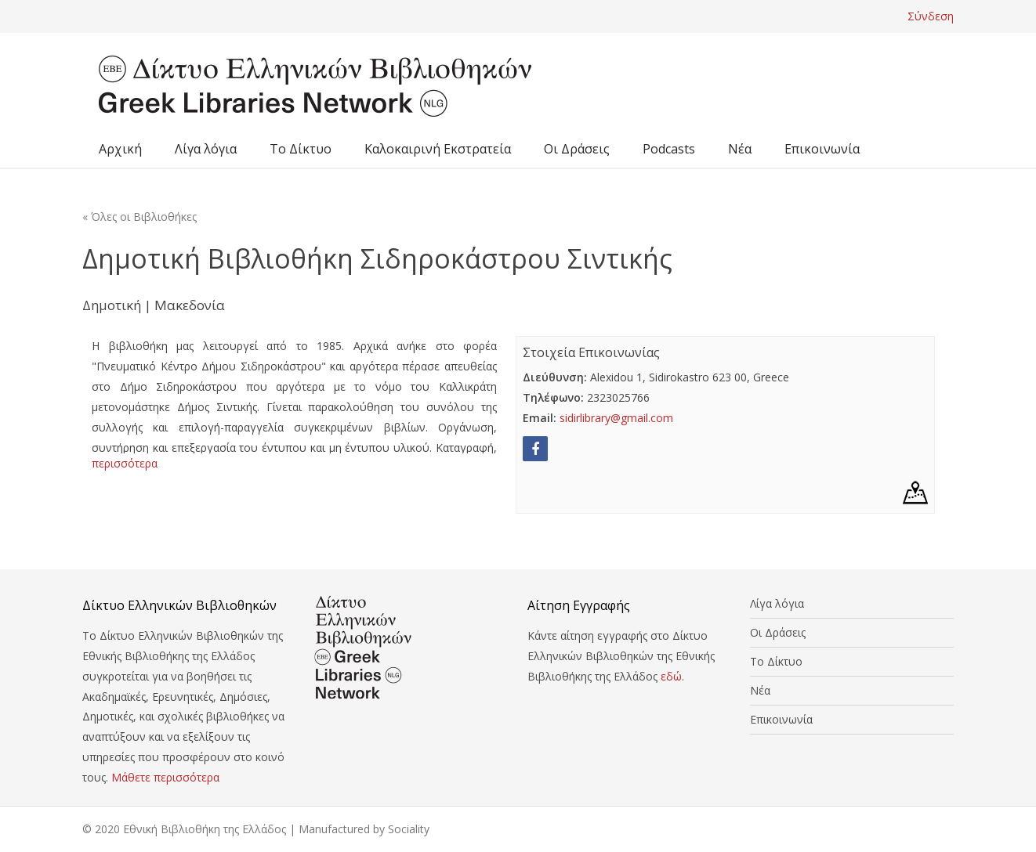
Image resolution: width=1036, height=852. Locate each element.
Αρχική (120, 148)
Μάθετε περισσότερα (165, 777)
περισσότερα (125, 463)
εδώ (671, 676)
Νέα (740, 148)
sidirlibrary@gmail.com (616, 417)
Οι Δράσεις (577, 148)
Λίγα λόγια (206, 148)
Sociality (408, 828)
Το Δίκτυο (300, 148)
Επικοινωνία (822, 148)
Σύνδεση (930, 16)
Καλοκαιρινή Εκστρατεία (437, 148)
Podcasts (669, 148)
